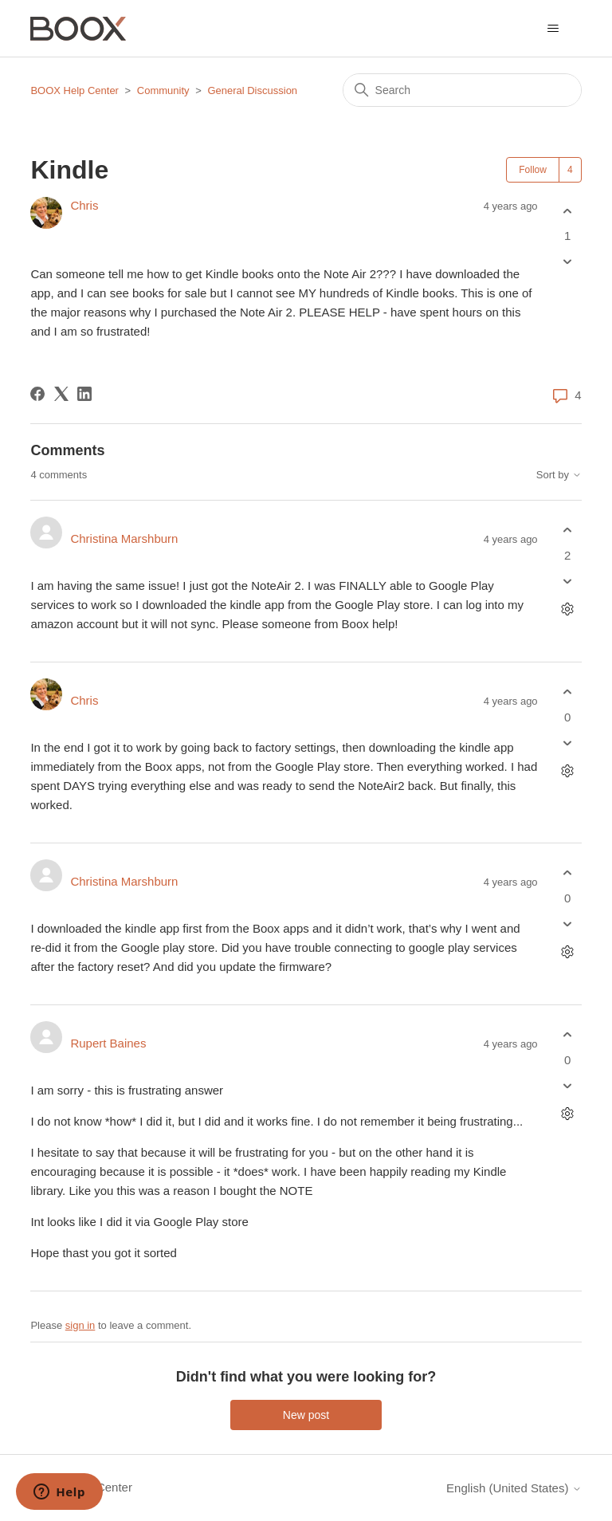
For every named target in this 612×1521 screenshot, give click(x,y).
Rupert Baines (108, 1043)
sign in (80, 1325)
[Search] (462, 90)
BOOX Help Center (74, 90)
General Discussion (252, 90)
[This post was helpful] (568, 211)
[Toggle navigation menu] (553, 28)
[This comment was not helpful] (568, 581)
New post (306, 1415)
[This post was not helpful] (568, 262)
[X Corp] (61, 394)
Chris (84, 205)
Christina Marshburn (124, 538)
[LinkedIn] (84, 394)
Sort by (559, 475)
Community (163, 90)
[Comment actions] (568, 609)
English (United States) (514, 1488)
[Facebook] (37, 394)
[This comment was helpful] (568, 530)
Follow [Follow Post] (533, 169)
